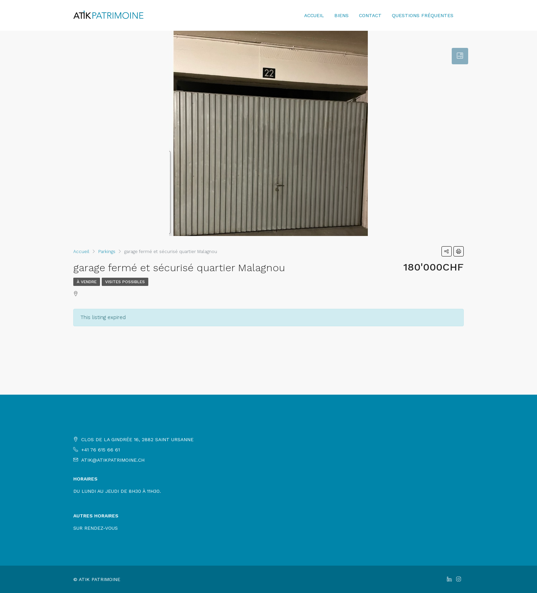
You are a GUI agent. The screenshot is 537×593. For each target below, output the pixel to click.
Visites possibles (125, 281)
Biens (341, 15)
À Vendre (87, 281)
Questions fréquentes (422, 15)
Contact (370, 15)
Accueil (314, 15)
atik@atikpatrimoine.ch (113, 460)
